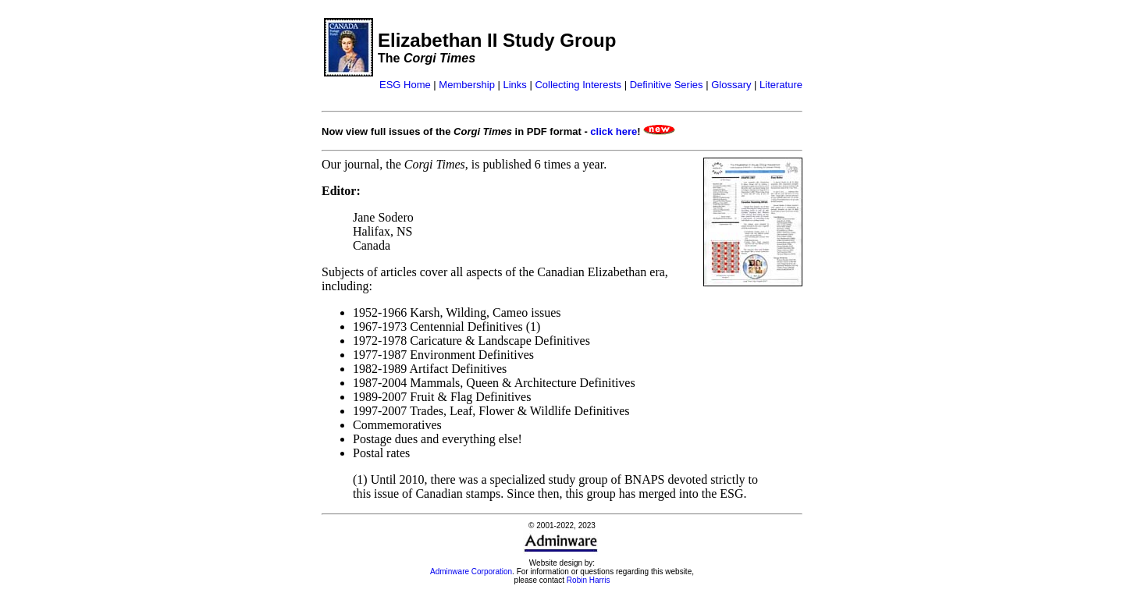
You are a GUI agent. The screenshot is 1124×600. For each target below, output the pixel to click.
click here (613, 131)
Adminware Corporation (471, 571)
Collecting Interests (578, 85)
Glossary (731, 85)
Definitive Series (666, 85)
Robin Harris (588, 580)
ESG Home (405, 85)
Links (514, 85)
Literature (780, 85)
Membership (467, 85)
